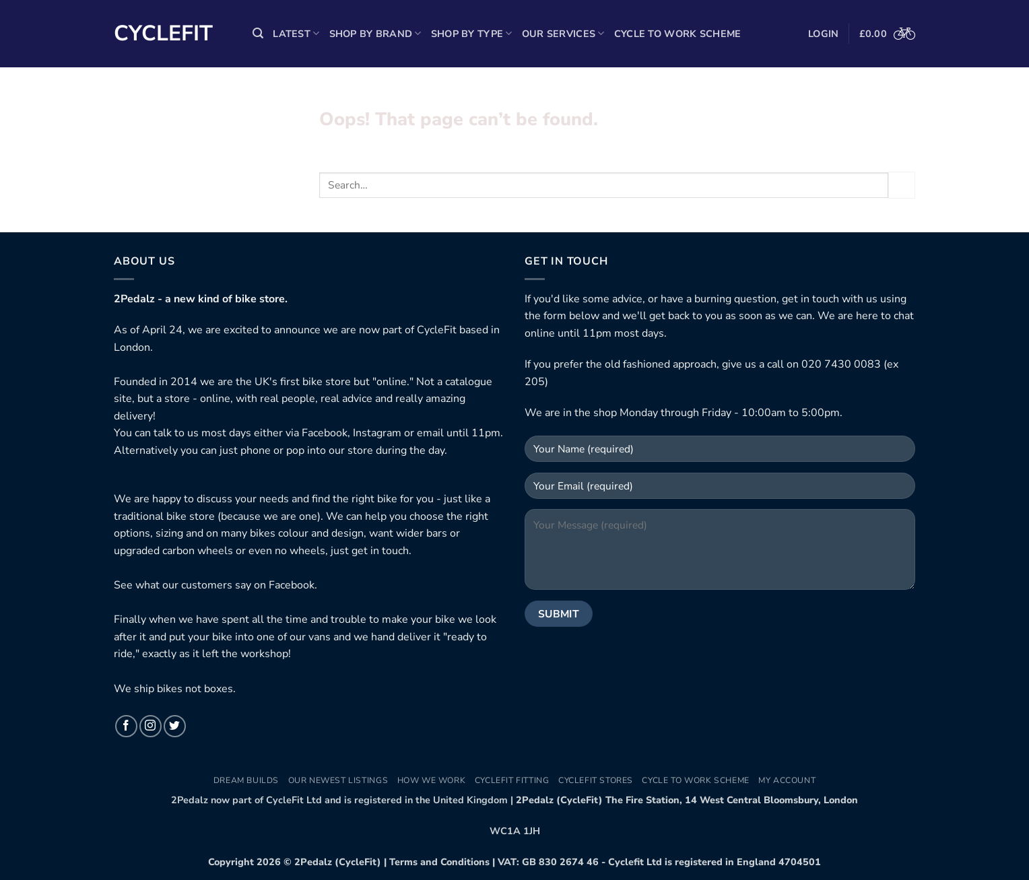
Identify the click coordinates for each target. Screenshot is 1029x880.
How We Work (431, 780)
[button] (258, 33)
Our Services (563, 33)
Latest (296, 33)
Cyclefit (163, 33)
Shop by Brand (375, 33)
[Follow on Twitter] (175, 726)
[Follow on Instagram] (150, 726)
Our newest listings (338, 780)
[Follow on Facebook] (126, 726)
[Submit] (901, 185)
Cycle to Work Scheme (677, 33)
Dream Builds (246, 780)
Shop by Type (471, 33)
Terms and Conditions (439, 862)
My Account (787, 780)
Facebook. (293, 585)
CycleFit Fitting (512, 780)
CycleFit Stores (595, 780)
